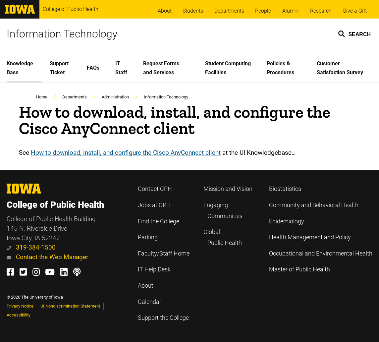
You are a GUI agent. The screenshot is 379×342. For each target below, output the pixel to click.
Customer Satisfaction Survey (340, 68)
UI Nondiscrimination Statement (70, 306)
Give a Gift (355, 11)
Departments (229, 11)
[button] (355, 33)
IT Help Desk (154, 269)
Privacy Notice (20, 306)
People (263, 11)
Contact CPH (155, 189)
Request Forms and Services (161, 68)
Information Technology (62, 34)
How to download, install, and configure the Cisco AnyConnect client (126, 152)
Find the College (158, 221)
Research (321, 11)
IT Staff (121, 68)
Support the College (163, 317)
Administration (115, 96)
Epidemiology (286, 221)
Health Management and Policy (310, 237)
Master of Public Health (299, 269)
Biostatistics (285, 189)
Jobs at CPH (154, 205)
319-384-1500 (31, 247)
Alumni (290, 11)
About (165, 11)
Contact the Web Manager (47, 257)
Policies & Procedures (280, 68)
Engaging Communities (223, 210)
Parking (148, 237)
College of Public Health (70, 9)
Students (193, 11)
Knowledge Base (20, 68)
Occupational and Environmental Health (320, 253)
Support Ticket (59, 68)
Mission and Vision (227, 189)
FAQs (93, 68)
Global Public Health (222, 237)
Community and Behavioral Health (313, 205)
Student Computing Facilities (228, 68)
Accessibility (18, 315)
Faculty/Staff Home (164, 253)
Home (41, 96)
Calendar (149, 302)
